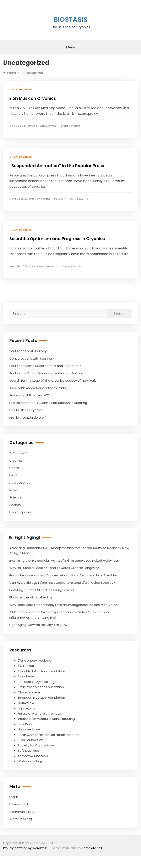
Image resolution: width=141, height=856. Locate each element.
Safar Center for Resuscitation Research (49, 735)
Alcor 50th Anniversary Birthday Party (37, 388)
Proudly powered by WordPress (25, 848)
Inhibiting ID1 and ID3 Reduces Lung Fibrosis (41, 590)
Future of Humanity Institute (39, 713)
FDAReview (26, 703)
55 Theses (26, 666)
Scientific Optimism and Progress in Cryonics (57, 239)
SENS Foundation (30, 740)
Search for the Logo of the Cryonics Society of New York (52, 380)
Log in (13, 797)
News (13, 490)
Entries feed (18, 804)
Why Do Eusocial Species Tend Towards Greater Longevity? (54, 568)
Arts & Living (18, 453)
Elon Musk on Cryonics (32, 98)
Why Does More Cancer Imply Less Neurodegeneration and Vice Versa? (64, 605)
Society (15, 505)
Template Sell (92, 848)
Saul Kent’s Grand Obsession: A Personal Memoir (46, 373)
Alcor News (26, 676)
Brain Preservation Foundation (41, 687)
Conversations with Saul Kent (32, 358)
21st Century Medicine (34, 660)
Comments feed (22, 811)
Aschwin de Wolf (44, 125)
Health (14, 475)
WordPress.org (20, 819)
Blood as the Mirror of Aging (30, 597)
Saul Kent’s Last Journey (28, 351)
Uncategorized (20, 89)
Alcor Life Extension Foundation (41, 671)
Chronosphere (29, 692)
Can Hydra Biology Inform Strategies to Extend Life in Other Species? (62, 582)
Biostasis (71, 19)
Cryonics (16, 460)
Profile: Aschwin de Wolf (27, 417)
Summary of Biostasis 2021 (29, 395)
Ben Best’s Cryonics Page (37, 682)
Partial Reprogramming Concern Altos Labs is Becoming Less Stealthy (63, 575)
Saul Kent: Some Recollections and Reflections (45, 366)
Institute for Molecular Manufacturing (46, 719)
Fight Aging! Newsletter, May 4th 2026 (38, 625)
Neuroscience (20, 482)
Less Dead (25, 724)
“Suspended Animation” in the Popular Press (56, 166)
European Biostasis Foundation (41, 697)
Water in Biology (30, 761)
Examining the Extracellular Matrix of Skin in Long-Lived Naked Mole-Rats (64, 560)
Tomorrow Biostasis (33, 756)
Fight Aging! (27, 537)
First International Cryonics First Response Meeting (48, 403)
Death (14, 468)
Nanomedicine (29, 729)
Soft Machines (29, 750)
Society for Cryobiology (36, 745)
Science (15, 497)
